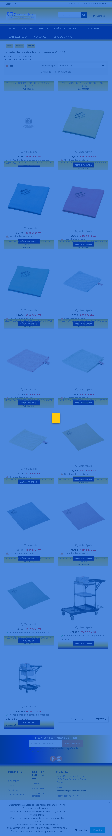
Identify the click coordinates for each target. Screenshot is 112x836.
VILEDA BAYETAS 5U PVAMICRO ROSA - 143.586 (83, 479)
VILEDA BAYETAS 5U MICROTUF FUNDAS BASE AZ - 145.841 (83, 243)
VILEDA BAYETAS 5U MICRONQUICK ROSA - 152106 (83, 164)
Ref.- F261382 (83, 327)
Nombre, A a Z (82, 66)
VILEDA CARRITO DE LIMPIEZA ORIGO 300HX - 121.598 (29, 639)
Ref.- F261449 (28, 644)
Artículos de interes (66, 28)
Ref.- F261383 (28, 406)
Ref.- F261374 (28, 482)
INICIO (12, 28)
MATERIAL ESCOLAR (18, 36)
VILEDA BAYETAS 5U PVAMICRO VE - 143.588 (29, 558)
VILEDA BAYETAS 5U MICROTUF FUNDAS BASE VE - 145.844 (83, 322)
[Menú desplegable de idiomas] (11, 4)
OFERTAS (43, 28)
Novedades (13, 790)
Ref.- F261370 (28, 165)
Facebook (53, 759)
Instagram (59, 759)
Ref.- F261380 (83, 247)
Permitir (97, 830)
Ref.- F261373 (83, 89)
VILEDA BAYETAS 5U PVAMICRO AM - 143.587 (83, 399)
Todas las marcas (62, 36)
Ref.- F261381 (28, 327)
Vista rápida (28, 151)
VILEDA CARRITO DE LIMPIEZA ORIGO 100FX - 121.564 (83, 560)
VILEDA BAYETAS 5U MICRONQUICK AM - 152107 (83, 84)
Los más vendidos (16, 794)
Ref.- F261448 (83, 564)
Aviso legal (39, 788)
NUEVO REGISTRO (92, 28)
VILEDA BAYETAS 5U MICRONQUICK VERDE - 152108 (29, 243)
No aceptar (81, 830)
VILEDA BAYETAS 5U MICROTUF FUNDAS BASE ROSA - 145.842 (28, 322)
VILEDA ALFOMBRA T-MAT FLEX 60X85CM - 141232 (28, 84)
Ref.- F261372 (28, 247)
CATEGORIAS (27, 28)
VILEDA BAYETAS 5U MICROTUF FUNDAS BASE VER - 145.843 (28, 401)
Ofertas (11, 785)
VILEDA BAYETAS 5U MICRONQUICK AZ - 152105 (29, 162)
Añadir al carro (83, 643)
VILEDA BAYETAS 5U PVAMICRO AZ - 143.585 (29, 479)
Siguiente (102, 719)
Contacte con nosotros (94, 3)
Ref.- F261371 (83, 168)
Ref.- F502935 (28, 89)
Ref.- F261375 (83, 482)
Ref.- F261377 (83, 403)
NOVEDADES (40, 36)
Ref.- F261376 (28, 561)
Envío (36, 783)
